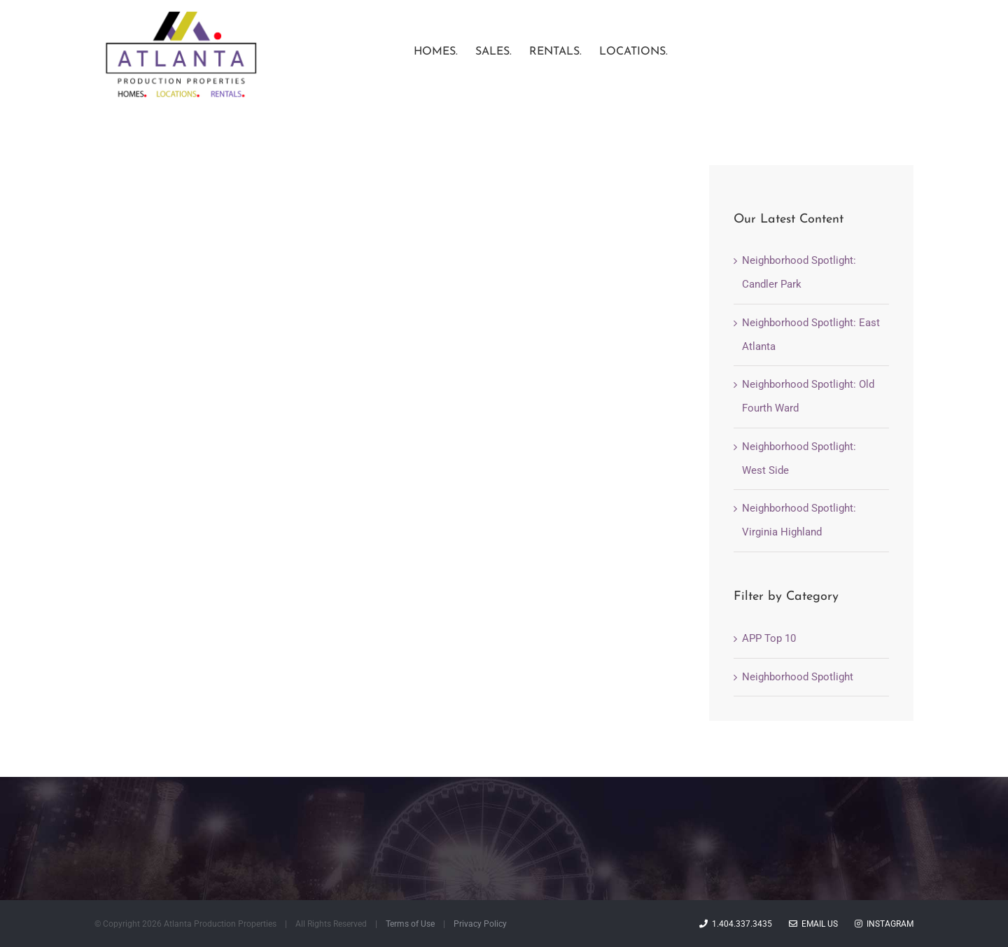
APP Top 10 (769, 674)
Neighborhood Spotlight (797, 712)
